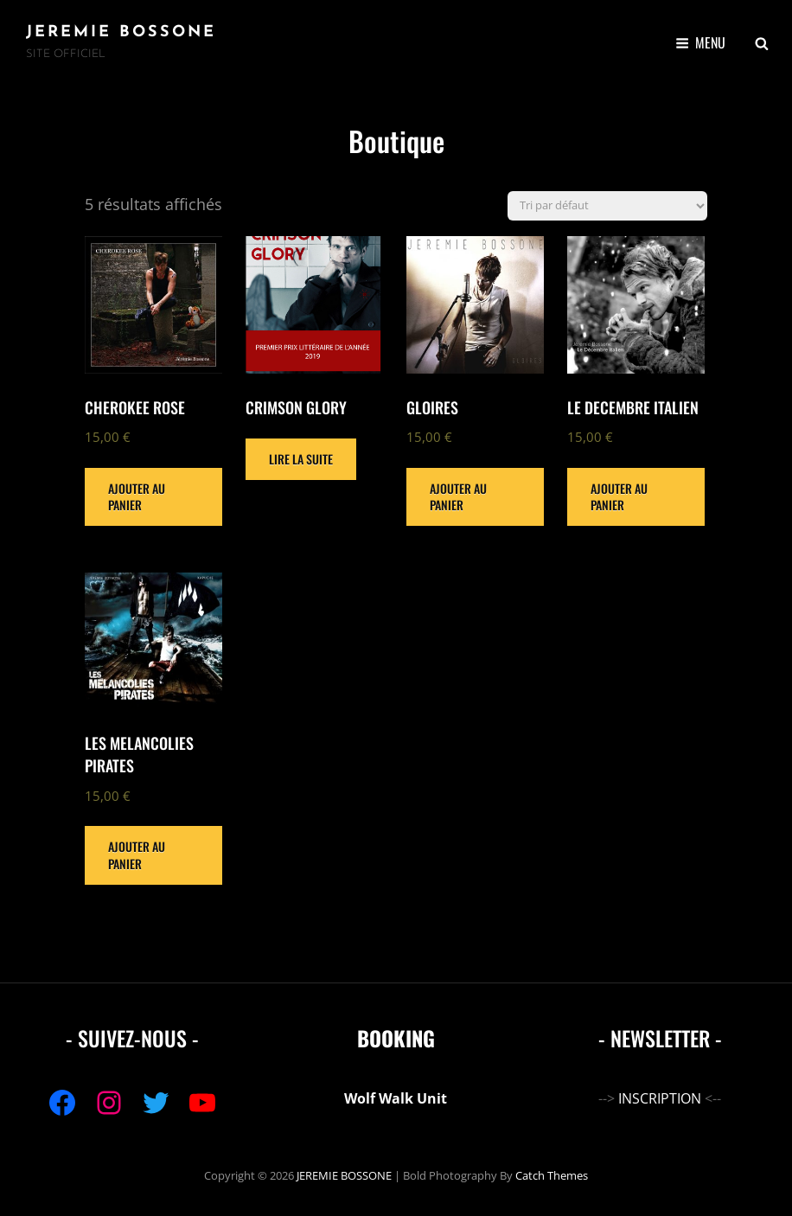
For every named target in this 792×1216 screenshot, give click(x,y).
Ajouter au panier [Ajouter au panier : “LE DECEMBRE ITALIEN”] (619, 497)
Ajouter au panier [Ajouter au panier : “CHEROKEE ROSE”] (136, 497)
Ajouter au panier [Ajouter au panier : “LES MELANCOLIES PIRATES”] (136, 855)
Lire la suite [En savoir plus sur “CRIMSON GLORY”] (301, 459)
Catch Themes (551, 1175)
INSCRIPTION (659, 1098)
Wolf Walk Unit (395, 1098)
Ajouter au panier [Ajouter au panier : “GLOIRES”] (458, 497)
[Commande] (607, 206)
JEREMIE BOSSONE (121, 32)
